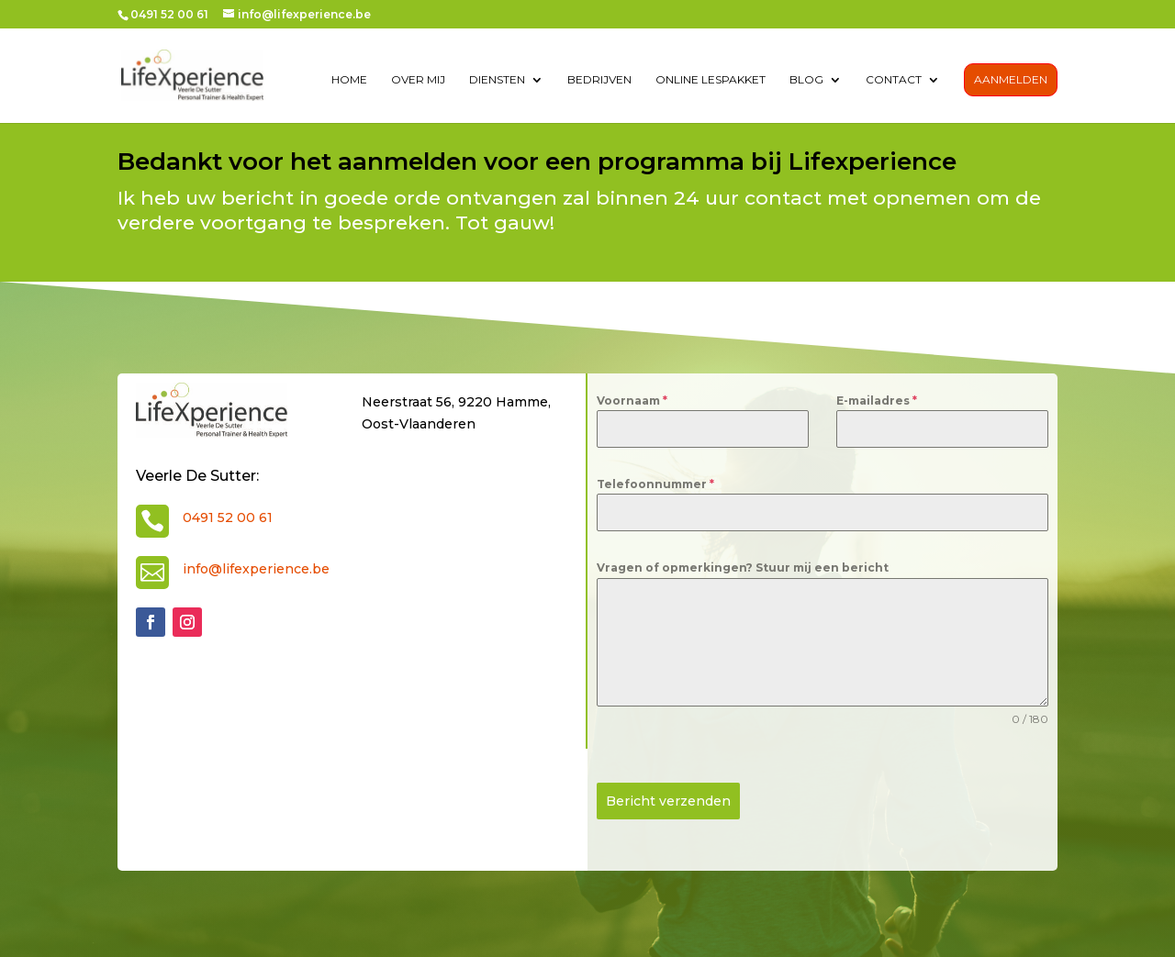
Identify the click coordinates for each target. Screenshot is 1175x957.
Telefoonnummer (655, 484)
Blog (806, 80)
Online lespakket (710, 80)
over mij (418, 80)
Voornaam (632, 400)
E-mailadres (876, 400)
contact (894, 80)
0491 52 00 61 (228, 517)
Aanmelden (1010, 80)
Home (349, 80)
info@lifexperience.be (256, 569)
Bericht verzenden (668, 801)
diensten (497, 80)
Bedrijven (599, 80)
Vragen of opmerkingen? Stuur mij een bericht (743, 567)
